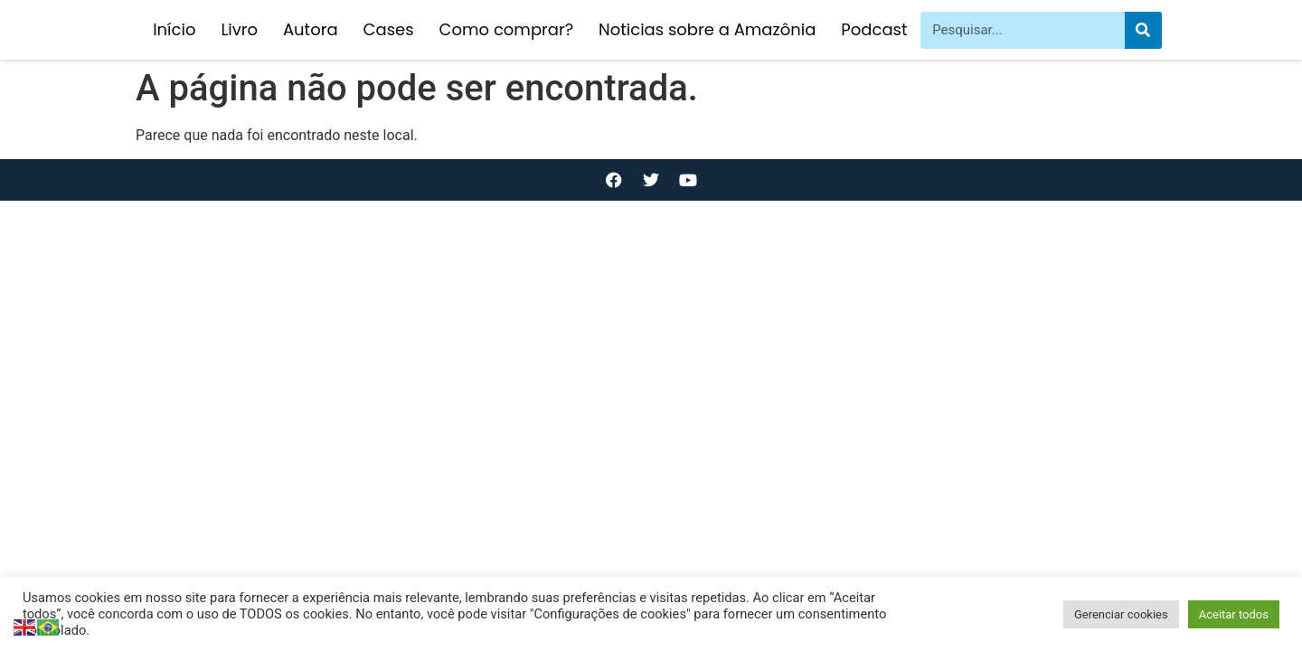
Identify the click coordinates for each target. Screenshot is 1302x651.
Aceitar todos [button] (1234, 614)
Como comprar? (506, 29)
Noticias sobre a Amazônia (707, 29)
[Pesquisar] (1143, 30)
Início (174, 29)
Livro (239, 29)
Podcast (874, 29)
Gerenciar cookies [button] (1121, 614)
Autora (310, 29)
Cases (388, 29)
